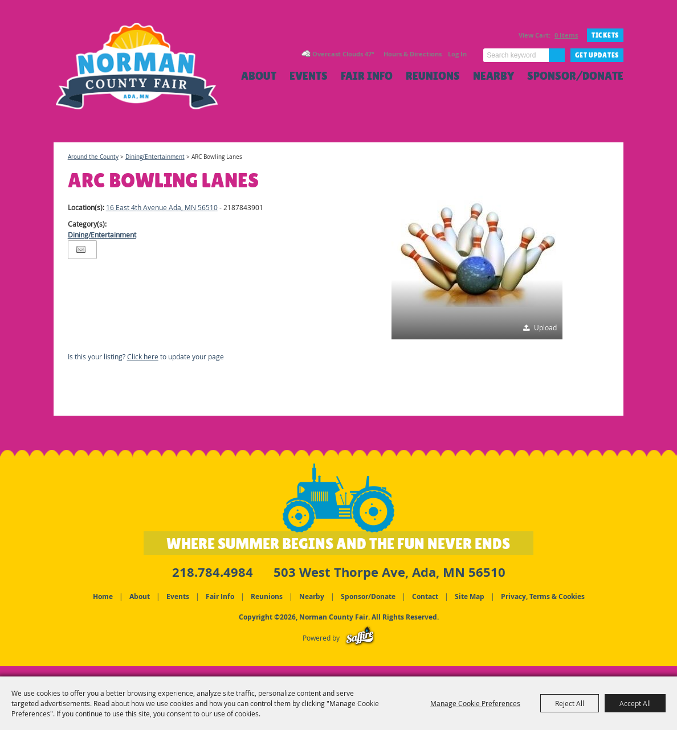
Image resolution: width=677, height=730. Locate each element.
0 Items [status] (566, 35)
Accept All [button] (635, 703)
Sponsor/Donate (575, 76)
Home (103, 595)
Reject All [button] (569, 703)
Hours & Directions (413, 54)
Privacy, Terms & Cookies (543, 595)
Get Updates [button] (597, 55)
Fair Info (367, 76)
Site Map (469, 595)
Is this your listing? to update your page (146, 356)
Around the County (93, 157)
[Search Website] (516, 55)
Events (308, 76)
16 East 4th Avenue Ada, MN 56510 (162, 207)
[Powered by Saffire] (360, 637)
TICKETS (605, 35)
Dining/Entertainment (155, 157)
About (258, 76)
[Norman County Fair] (143, 77)
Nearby (493, 76)
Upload (545, 327)
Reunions (433, 76)
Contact (425, 595)
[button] (476, 254)
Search (557, 55)
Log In (457, 54)
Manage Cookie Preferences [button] (475, 703)
